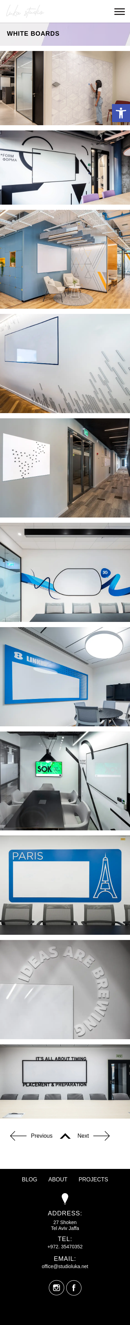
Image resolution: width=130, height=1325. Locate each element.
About (58, 1179)
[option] (65, 259)
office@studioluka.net (65, 1266)
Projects (93, 1179)
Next (94, 1137)
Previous (31, 1137)
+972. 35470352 (65, 1246)
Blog (29, 1179)
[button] (121, 113)
